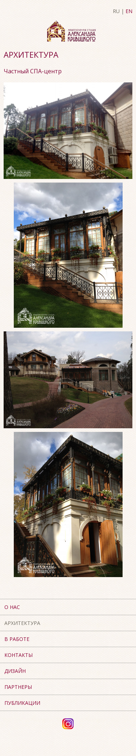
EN (128, 11)
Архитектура (22, 623)
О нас (12, 607)
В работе (16, 639)
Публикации (22, 702)
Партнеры (18, 686)
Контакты (18, 654)
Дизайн (15, 670)
